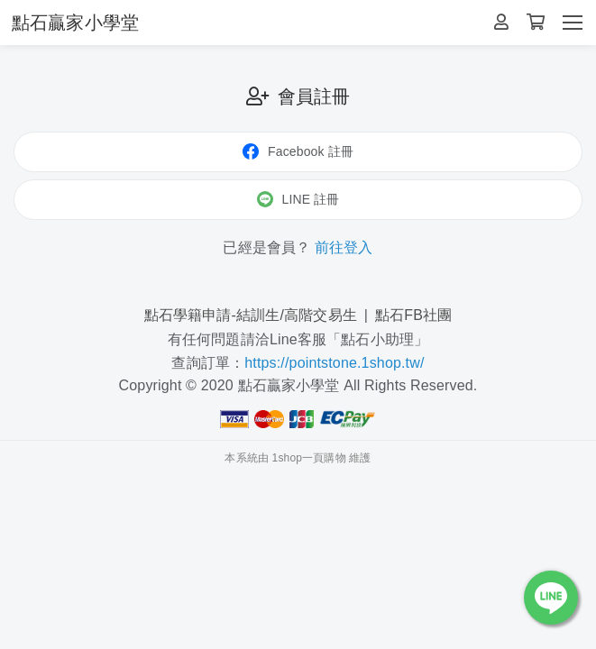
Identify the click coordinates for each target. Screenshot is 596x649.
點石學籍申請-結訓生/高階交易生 (250, 315)
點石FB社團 (413, 315)
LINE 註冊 (298, 199)
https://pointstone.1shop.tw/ (334, 362)
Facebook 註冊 (298, 151)
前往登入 (344, 247)
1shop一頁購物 (309, 458)
